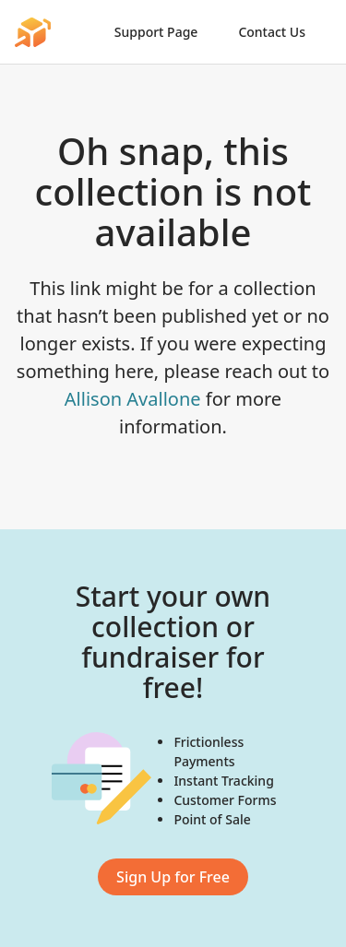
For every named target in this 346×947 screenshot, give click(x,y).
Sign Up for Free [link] (173, 877)
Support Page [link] (156, 32)
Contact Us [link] (271, 32)
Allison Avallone (133, 398)
